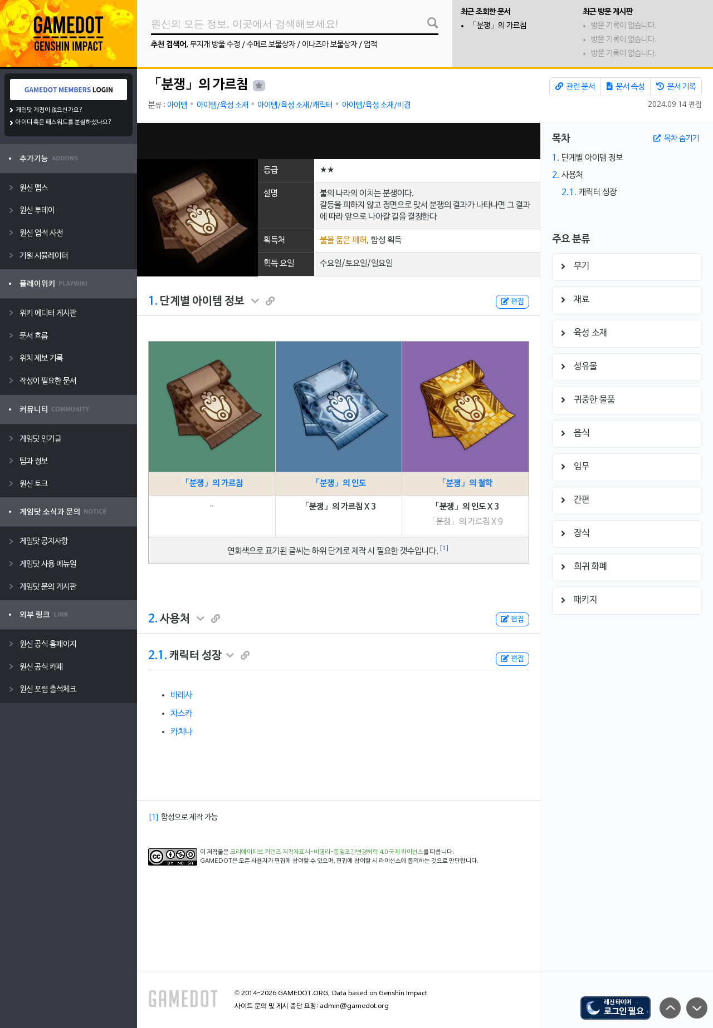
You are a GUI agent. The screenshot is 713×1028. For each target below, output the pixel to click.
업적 (370, 45)
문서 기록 (676, 86)
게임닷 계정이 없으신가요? (49, 110)
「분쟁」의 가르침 (497, 26)
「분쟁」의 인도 (338, 483)
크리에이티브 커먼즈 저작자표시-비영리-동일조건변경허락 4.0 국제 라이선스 (326, 852)
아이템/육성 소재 (222, 105)
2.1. (157, 656)
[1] (444, 548)
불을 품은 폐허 (343, 240)
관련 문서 (575, 86)
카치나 (181, 732)
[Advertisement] (338, 141)
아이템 (177, 105)
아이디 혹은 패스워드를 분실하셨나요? (64, 122)
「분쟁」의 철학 (465, 483)
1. (153, 301)
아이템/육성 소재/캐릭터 (295, 105)
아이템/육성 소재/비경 (376, 105)
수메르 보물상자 (271, 45)
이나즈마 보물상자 (329, 45)
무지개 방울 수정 (215, 45)
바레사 (181, 695)
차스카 (181, 713)
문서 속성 (625, 86)
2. (153, 619)
